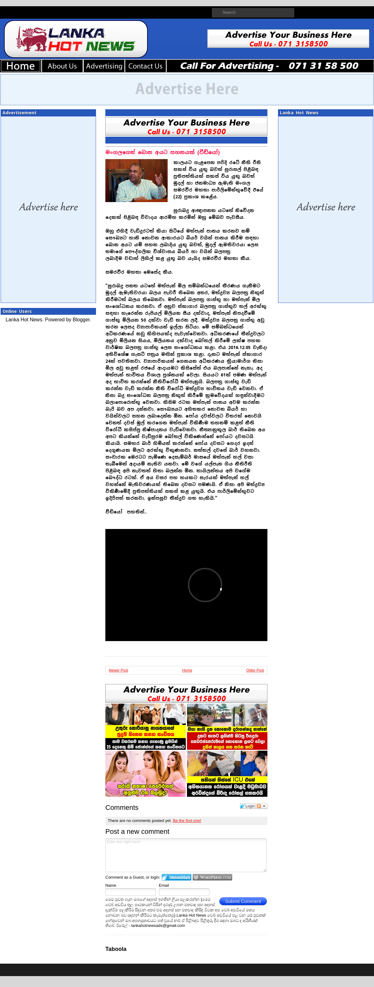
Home (187, 670)
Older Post (255, 670)
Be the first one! (187, 820)
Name (110, 885)
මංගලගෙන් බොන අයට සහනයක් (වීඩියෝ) (162, 152)
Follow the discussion (261, 806)
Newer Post (118, 670)
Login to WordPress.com (212, 877)
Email (164, 885)
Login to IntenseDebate (176, 877)
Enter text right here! (185, 855)
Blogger (81, 319)
